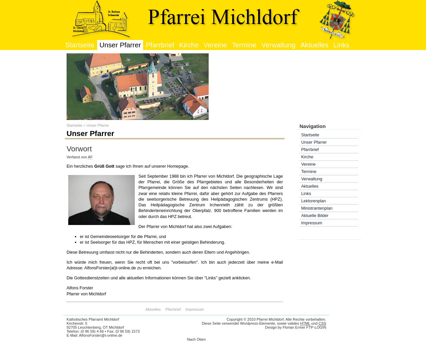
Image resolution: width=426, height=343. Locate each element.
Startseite (80, 45)
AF (90, 157)
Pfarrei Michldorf (270, 319)
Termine (244, 45)
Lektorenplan (313, 200)
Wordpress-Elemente (257, 323)
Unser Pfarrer (120, 45)
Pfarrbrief (160, 45)
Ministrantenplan (316, 208)
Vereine (215, 45)
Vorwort (79, 149)
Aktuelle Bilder (314, 215)
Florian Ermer (294, 327)
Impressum (194, 309)
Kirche (189, 45)
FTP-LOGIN (316, 327)
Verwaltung (278, 45)
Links (341, 45)
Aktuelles (314, 45)
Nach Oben (196, 339)
